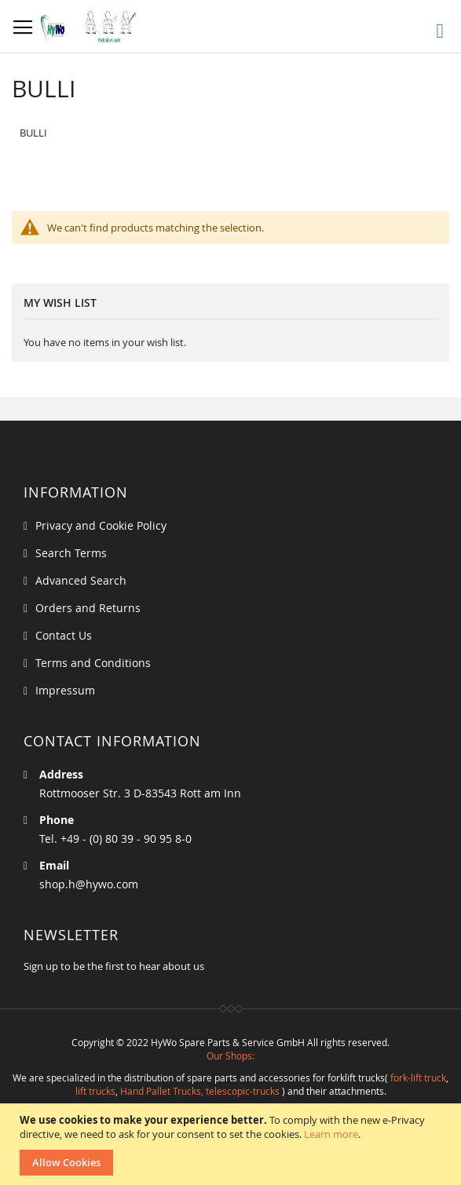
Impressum (65, 690)
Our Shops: (230, 1055)
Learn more (331, 1134)
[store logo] (92, 26)
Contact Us (63, 635)
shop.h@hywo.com (88, 884)
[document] (232, 1144)
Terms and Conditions (93, 662)
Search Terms (71, 552)
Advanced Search (80, 580)
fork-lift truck (418, 1077)
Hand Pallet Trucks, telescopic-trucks (200, 1091)
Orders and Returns (88, 607)
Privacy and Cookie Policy (100, 525)
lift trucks (95, 1091)
